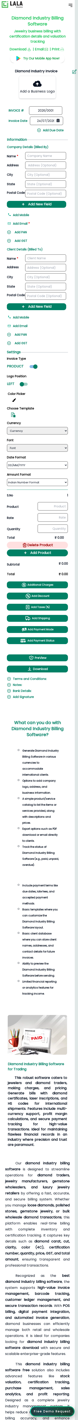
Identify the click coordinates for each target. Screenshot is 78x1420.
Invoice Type (16, 359)
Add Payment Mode (37, 629)
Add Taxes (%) (37, 607)
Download (37, 669)
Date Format (16, 457)
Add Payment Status (37, 640)
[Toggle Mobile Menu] (70, 5)
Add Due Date (50, 130)
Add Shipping (37, 618)
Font (10, 440)
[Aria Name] (74, 71)
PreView (37, 657)
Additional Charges (37, 584)
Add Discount (37, 596)
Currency (14, 423)
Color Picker (16, 394)
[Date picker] (46, 121)
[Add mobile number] (36, 216)
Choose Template (20, 408)
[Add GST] (27, 242)
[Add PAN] (27, 233)
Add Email (17, 326)
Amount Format (19, 474)
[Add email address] (27, 224)
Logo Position (16, 376)
